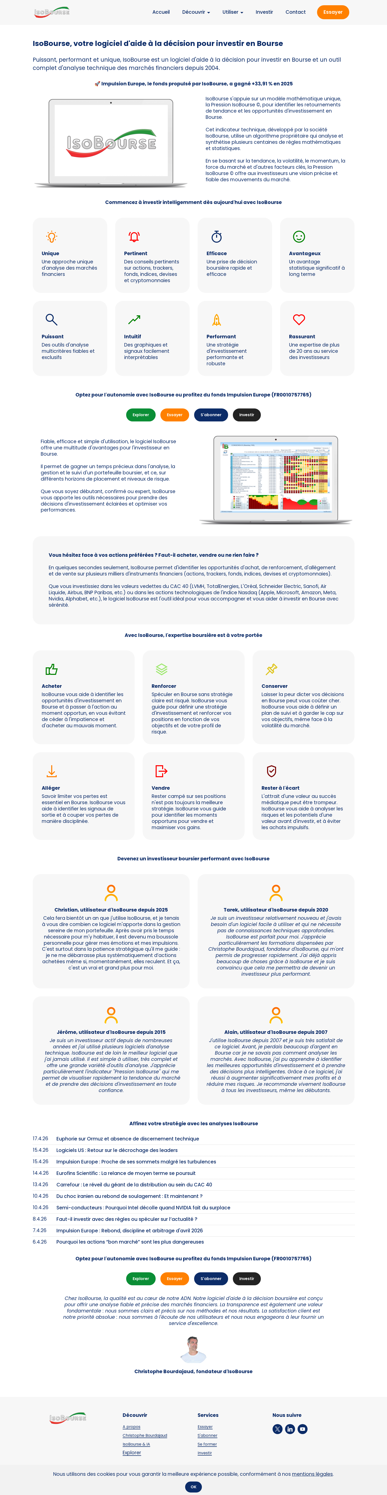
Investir (264, 12)
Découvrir (193, 12)
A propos (133, 1429)
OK (193, 1486)
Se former (209, 1446)
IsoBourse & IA (139, 1446)
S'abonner (212, 415)
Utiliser (230, 12)
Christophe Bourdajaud (150, 1438)
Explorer (136, 415)
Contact (296, 12)
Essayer (333, 12)
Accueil (161, 12)
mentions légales (312, 1473)
